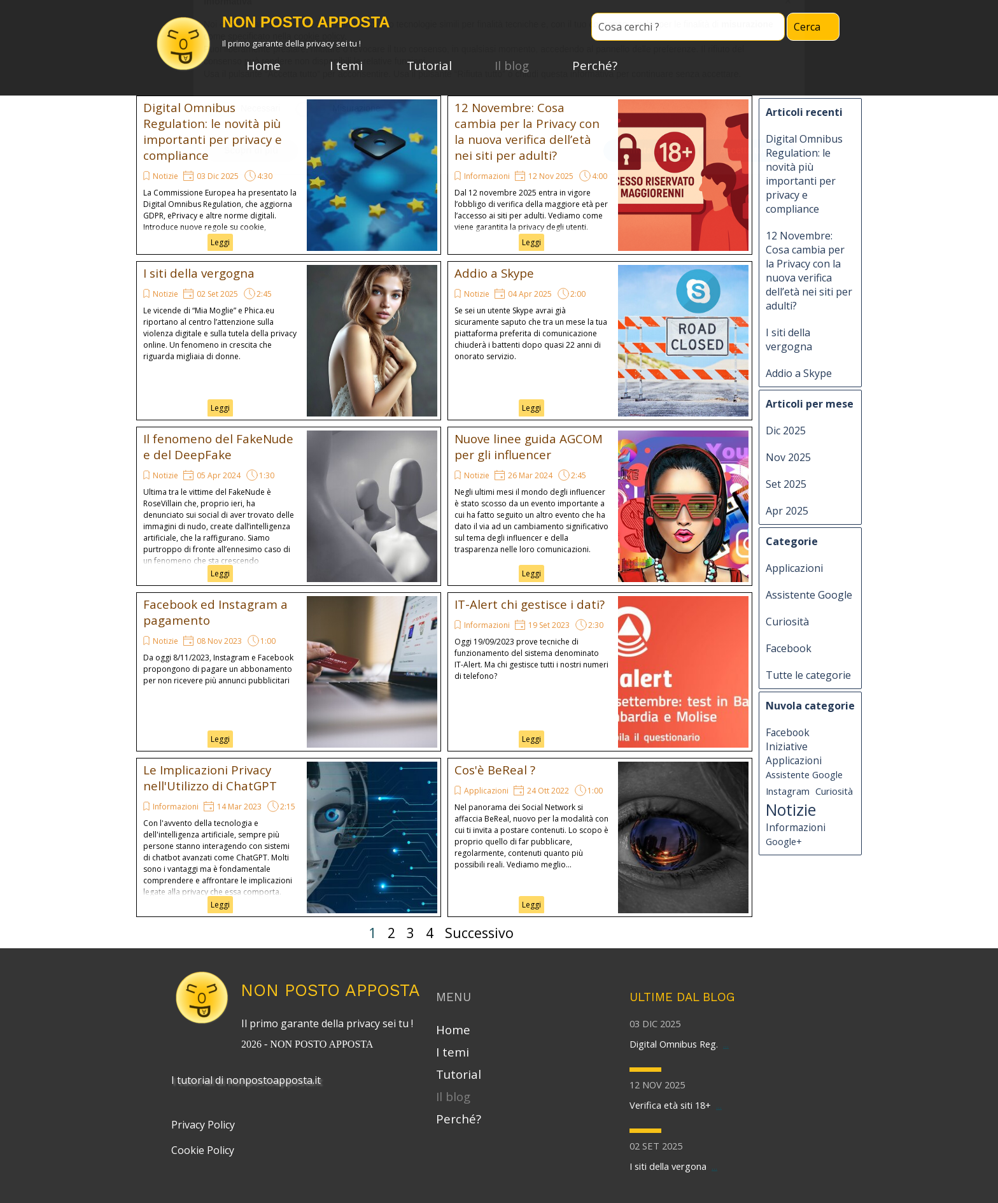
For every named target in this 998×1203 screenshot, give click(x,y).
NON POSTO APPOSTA (330, 990)
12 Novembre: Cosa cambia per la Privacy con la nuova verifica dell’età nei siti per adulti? (527, 131)
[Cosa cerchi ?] (688, 27)
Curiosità (787, 622)
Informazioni (487, 176)
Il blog (512, 65)
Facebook (789, 648)
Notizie (165, 176)
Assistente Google (809, 595)
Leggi (220, 242)
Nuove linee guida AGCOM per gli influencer (528, 446)
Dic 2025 (786, 431)
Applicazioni (486, 790)
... (726, 1043)
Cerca (807, 27)
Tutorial (429, 65)
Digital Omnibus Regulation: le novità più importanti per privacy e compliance (212, 131)
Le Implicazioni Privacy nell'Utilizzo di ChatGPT (210, 778)
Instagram (788, 791)
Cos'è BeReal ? (494, 770)
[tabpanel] (330, 1032)
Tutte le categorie (808, 675)
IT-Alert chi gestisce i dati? (529, 604)
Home (263, 65)
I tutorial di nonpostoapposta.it (246, 1080)
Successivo (479, 932)
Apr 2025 (787, 511)
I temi (346, 65)
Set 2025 (786, 484)
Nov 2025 (788, 457)
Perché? (594, 65)
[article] (288, 175)
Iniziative (787, 746)
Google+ (784, 841)
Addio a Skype (494, 273)
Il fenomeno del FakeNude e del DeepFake (218, 446)
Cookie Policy (202, 1150)
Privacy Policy (203, 1125)
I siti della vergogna (199, 273)
